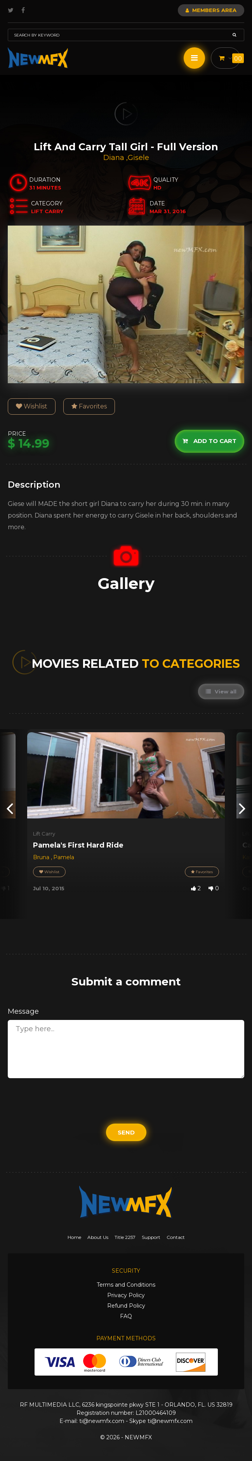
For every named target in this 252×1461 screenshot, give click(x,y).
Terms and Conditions (126, 1284)
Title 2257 (125, 1237)
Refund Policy (126, 1305)
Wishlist (31, 406)
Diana (114, 157)
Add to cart (209, 441)
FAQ (126, 1316)
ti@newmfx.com (101, 1421)
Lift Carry (44, 833)
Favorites (89, 406)
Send (126, 1132)
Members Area (211, 10)
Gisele (138, 157)
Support (151, 1237)
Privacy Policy (126, 1295)
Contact (176, 1237)
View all (221, 691)
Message (23, 1011)
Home (74, 1237)
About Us (97, 1237)
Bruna (42, 857)
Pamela (63, 857)
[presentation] (9, 807)
